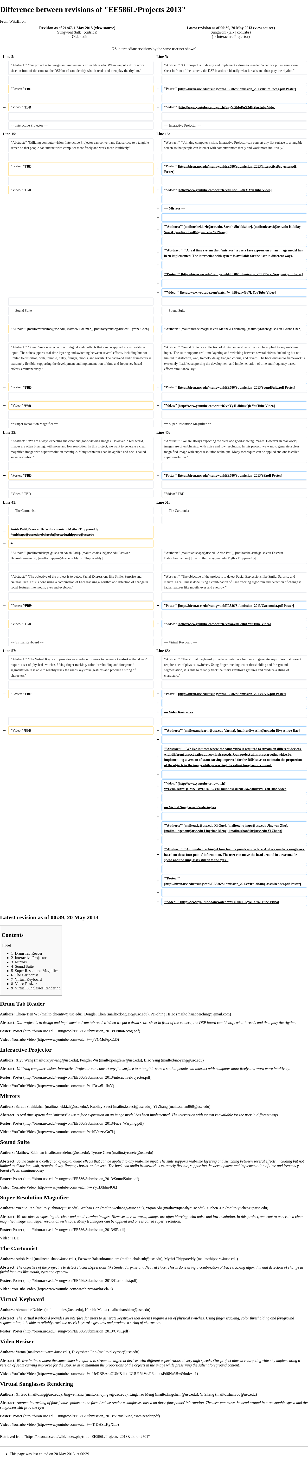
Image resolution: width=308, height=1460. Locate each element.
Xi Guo (21, 1394)
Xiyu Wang (24, 1060)
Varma (21, 1352)
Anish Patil (24, 1259)
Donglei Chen (95, 1014)
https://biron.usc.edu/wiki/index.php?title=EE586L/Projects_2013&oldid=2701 (87, 1436)
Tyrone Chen (101, 1152)
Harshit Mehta (96, 1310)
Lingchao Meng (141, 1394)
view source (104, 28)
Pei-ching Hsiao (163, 1014)
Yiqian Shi (154, 1208)
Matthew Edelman (30, 1152)
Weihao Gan (89, 1208)
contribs (89, 32)
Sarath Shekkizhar (30, 1106)
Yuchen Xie (215, 1208)
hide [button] (7, 945)
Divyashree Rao (84, 1352)
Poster (17, 1031)
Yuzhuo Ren (25, 1208)
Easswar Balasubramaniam (98, 1259)
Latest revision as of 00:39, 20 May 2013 (219, 28)
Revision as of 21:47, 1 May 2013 (66, 28)
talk (78, 32)
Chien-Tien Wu (27, 1014)
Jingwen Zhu (74, 1394)
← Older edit (77, 36)
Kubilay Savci (101, 1106)
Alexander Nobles (29, 1310)
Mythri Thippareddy (180, 1259)
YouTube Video (24, 1039)
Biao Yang (152, 1060)
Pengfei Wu (89, 1060)
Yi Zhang (160, 1106)
